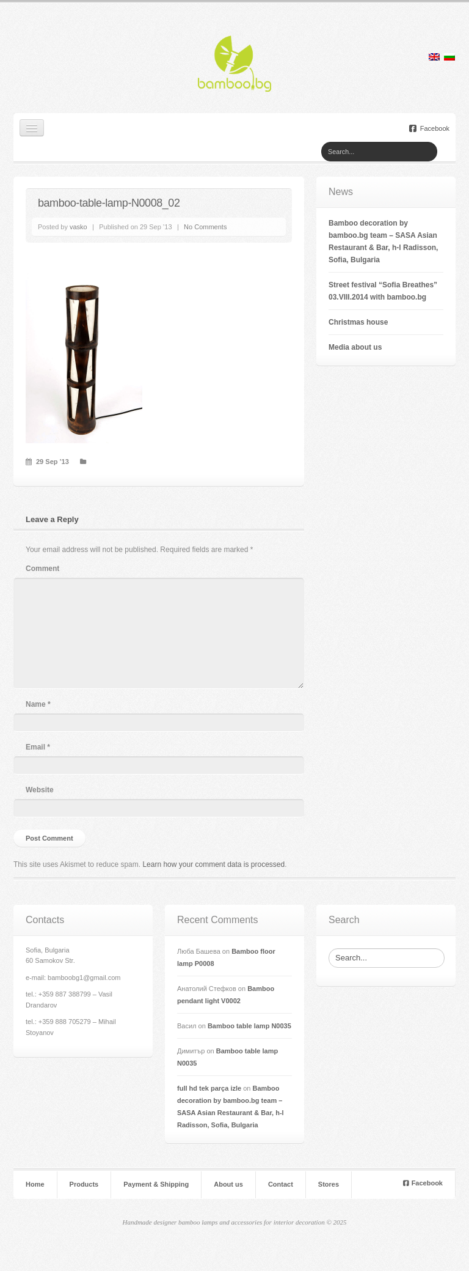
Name (38, 704)
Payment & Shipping (156, 1184)
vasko (78, 226)
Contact (280, 1184)
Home (35, 1184)
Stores (328, 1184)
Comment (42, 568)
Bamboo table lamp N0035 (249, 1026)
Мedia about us (355, 347)
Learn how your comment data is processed (213, 864)
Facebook (429, 128)
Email (38, 747)
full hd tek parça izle (209, 1088)
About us (228, 1184)
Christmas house (358, 322)
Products (84, 1184)
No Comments (205, 226)
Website (40, 790)
